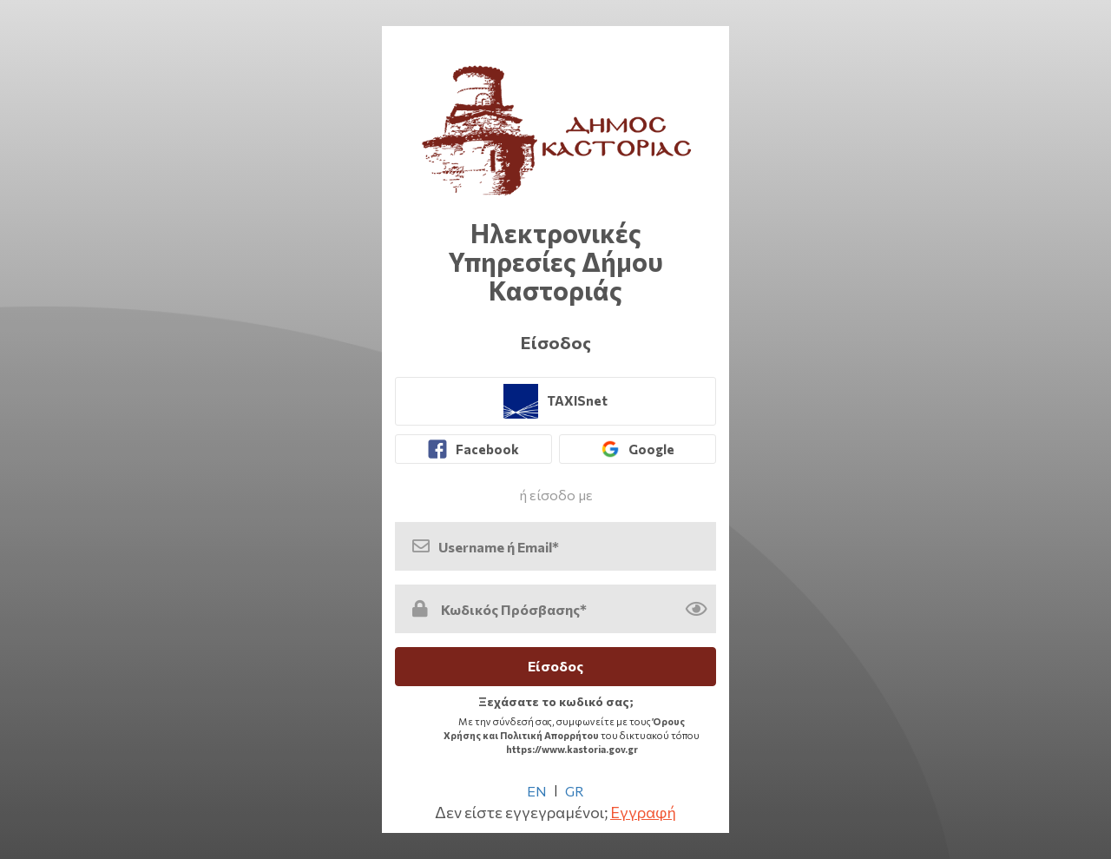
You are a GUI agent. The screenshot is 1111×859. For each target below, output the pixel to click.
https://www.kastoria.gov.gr (572, 749)
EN (537, 791)
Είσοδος (555, 665)
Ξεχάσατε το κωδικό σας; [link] (556, 701)
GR (574, 791)
